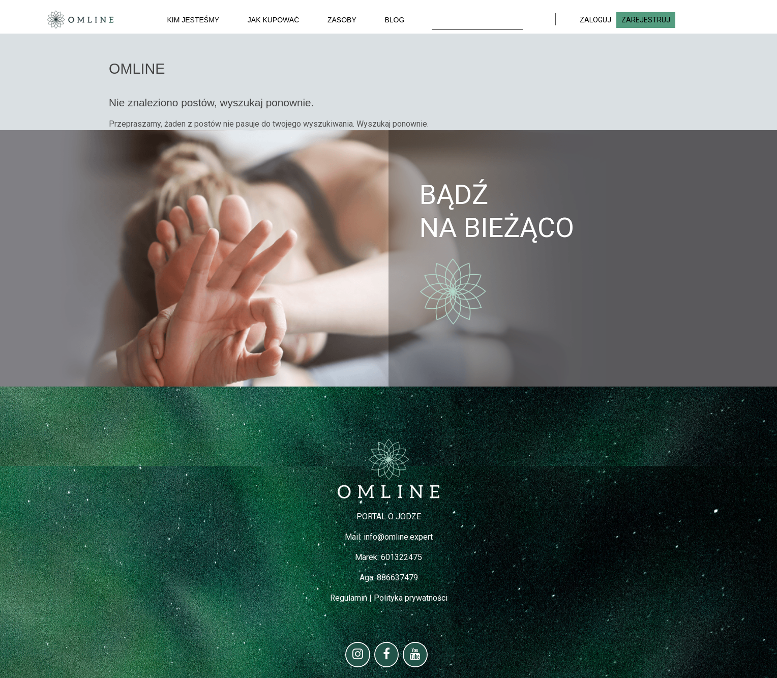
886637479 (397, 577)
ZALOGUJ (595, 20)
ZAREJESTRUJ (645, 20)
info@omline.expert (398, 537)
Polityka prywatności (410, 598)
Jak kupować (273, 20)
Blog (394, 20)
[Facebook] (386, 655)
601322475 (401, 557)
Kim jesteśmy (193, 20)
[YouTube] (415, 655)
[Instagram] (357, 655)
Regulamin (348, 598)
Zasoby (341, 20)
